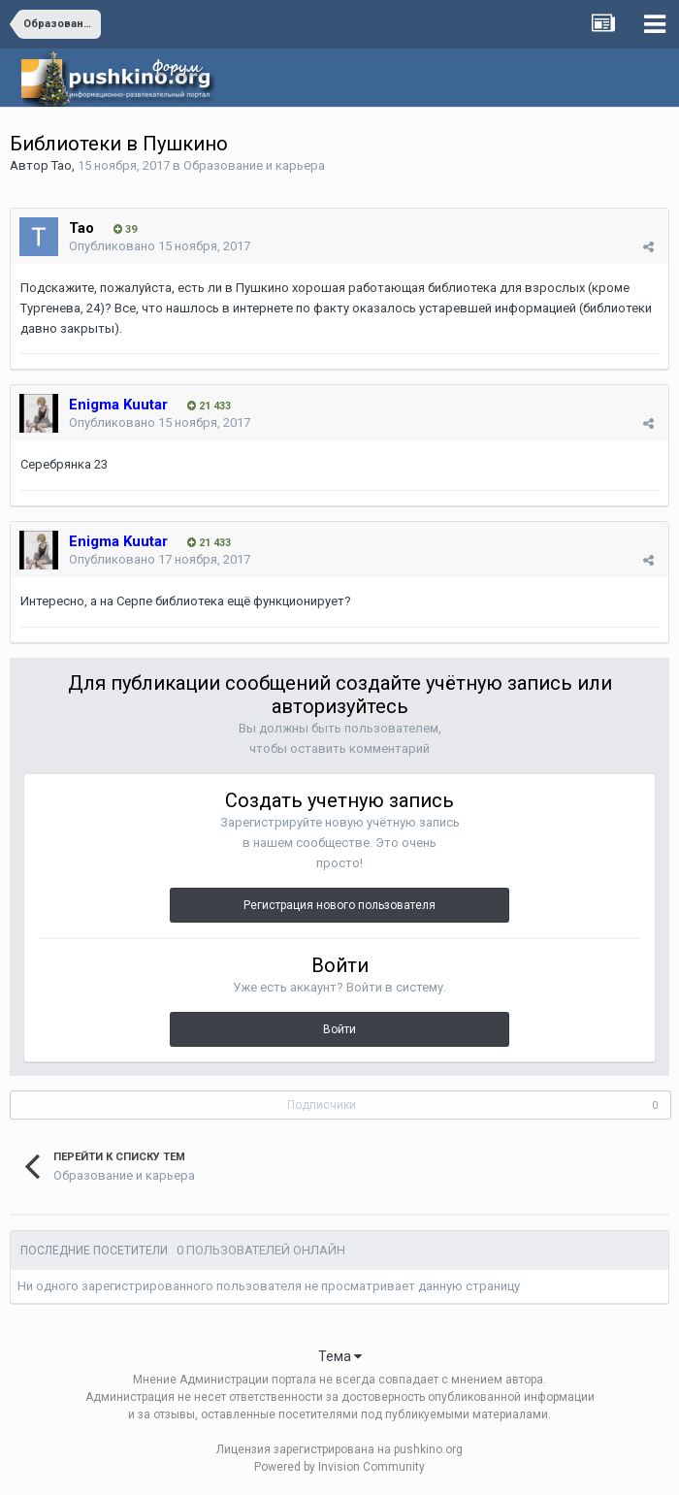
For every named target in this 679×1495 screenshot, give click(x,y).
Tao (61, 165)
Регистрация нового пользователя (339, 905)
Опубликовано (159, 246)
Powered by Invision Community (339, 1467)
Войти (339, 1029)
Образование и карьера (254, 165)
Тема (340, 1356)
